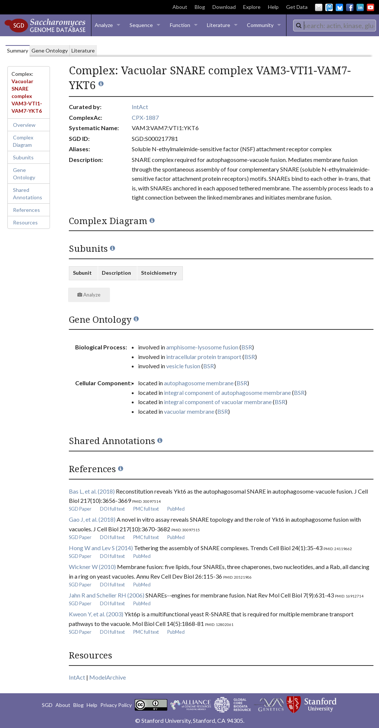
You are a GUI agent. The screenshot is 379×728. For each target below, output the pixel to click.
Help (273, 7)
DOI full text (112, 509)
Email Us (318, 7)
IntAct (140, 106)
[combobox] (334, 25)
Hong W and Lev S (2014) (101, 547)
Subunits (23, 157)
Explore (252, 7)
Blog (200, 7)
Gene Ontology (24, 173)
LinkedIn (360, 7)
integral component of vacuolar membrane (218, 401)
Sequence (141, 25)
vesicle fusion (183, 365)
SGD (47, 705)
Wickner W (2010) (92, 566)
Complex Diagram (23, 141)
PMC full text (146, 509)
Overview (24, 125)
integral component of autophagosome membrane (227, 392)
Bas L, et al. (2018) (92, 491)
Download (224, 7)
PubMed (176, 509)
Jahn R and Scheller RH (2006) (106, 595)
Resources (25, 222)
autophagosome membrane (199, 382)
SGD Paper (80, 509)
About (179, 7)
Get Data (297, 7)
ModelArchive (107, 677)
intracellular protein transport (203, 356)
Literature (218, 25)
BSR (246, 347)
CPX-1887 (145, 117)
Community (260, 25)
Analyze (104, 25)
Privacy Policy (116, 705)
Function (180, 25)
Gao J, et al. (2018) (92, 519)
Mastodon (329, 7)
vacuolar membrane (189, 411)
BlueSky (339, 7)
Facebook (349, 7)
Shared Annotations (27, 193)
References (26, 210)
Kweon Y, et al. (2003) (96, 613)
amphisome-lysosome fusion (202, 347)
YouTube (370, 7)
